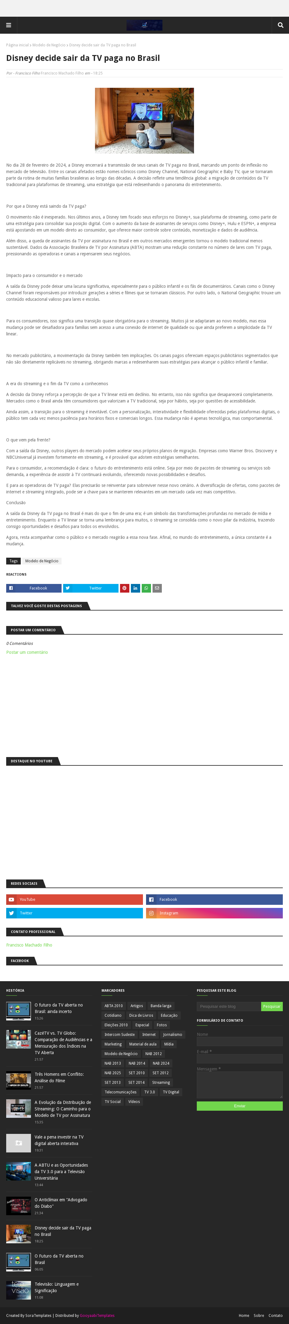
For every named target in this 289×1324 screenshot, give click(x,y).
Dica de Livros (141, 1015)
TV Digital (171, 1092)
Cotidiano (113, 1015)
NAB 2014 (137, 1063)
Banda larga (161, 1006)
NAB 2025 (113, 1073)
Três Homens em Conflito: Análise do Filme (59, 1077)
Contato (276, 1315)
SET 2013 (113, 1082)
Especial (142, 1025)
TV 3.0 (149, 1092)
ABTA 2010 (114, 1006)
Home (244, 1315)
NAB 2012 (153, 1054)
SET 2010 (137, 1073)
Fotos (162, 1025)
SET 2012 (161, 1073)
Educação (169, 1015)
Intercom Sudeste (120, 1034)
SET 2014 (136, 1082)
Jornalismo (172, 1034)
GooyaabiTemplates (97, 1315)
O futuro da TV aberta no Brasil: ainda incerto (59, 1008)
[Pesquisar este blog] (229, 1006)
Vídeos (134, 1102)
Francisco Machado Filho (62, 73)
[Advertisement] (144, 704)
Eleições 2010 (116, 1025)
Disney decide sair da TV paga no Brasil (63, 1231)
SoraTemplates (38, 1315)
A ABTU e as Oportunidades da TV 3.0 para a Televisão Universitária (61, 1172)
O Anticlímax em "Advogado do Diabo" (61, 1203)
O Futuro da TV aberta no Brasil (59, 1259)
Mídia (169, 1044)
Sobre (259, 1315)
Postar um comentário (27, 652)
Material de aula (143, 1044)
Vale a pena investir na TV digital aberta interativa (59, 1140)
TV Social (113, 1102)
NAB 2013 (113, 1063)
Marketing (113, 1044)
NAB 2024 (161, 1063)
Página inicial (17, 45)
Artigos (137, 1006)
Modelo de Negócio (49, 45)
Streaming (161, 1082)
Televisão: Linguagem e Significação (57, 1287)
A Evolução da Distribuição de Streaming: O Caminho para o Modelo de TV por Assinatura (63, 1109)
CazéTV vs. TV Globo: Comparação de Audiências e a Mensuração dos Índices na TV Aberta (63, 1043)
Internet (149, 1034)
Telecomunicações (120, 1092)
